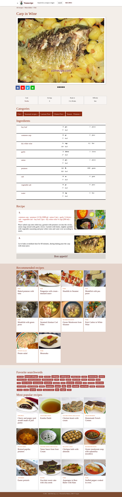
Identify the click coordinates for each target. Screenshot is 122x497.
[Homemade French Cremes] (95, 405)
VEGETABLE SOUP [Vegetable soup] (45, 415)
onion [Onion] (23, 160)
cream (62, 379)
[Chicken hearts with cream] (72, 405)
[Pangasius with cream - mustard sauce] (50, 278)
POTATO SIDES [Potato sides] (22, 446)
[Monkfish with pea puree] (95, 278)
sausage (92, 386)
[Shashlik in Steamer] (72, 278)
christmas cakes (22, 379)
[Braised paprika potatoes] (27, 436)
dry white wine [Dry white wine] (26, 144)
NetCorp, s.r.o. (55, 493)
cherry (101, 377)
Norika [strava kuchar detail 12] (27, 101)
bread (41, 376)
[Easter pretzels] (27, 467)
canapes (84, 376)
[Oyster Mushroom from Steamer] (72, 309)
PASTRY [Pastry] (42, 477)
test (57, 390)
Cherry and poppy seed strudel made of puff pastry (27, 420)
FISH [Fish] (19, 288)
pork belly (91, 383)
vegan (63, 390)
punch (58, 386)
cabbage (55, 377)
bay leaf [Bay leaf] (24, 127)
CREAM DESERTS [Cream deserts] (90, 415)
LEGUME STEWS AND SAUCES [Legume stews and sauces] (71, 415)
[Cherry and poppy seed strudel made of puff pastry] (27, 405)
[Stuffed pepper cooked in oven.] (95, 467)
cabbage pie (65, 377)
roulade (75, 386)
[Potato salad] (27, 340)
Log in (77, 493)
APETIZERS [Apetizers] (21, 477)
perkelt (78, 383)
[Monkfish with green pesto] (27, 309)
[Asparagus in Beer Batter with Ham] (72, 467)
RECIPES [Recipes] (68, 3)
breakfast (47, 376)
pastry (63, 383)
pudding (42, 386)
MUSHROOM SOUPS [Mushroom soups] (68, 319)
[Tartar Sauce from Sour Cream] (50, 436)
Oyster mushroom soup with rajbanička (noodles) (94, 451)
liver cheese (26, 383)
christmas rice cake (48, 379)
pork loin (99, 383)
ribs (63, 386)
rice (69, 386)
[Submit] (60, 3)
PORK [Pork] (64, 288)
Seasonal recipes (31, 114)
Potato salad (22, 353)
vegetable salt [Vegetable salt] (26, 185)
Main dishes (28, 7)
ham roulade (76, 379)
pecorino (70, 383)
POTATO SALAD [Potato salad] (22, 351)
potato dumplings (32, 386)
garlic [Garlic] (23, 152)
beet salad (20, 376)
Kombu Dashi (45, 418)
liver (19, 383)
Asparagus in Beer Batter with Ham (70, 481)
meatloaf (48, 383)
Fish (35, 7)
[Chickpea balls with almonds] (72, 436)
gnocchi (68, 379)
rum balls (84, 386)
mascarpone (38, 383)
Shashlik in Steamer (71, 291)
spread (32, 390)
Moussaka (44, 353)
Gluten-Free (59, 114)
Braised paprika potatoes (24, 450)
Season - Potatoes (74, 114)
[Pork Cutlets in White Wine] (95, 309)
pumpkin (50, 386)
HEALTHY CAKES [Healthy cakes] (68, 446)
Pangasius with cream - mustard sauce (49, 292)
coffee (56, 379)
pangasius (56, 383)
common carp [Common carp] (26, 135)
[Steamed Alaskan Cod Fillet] (50, 309)
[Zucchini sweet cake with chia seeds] (50, 467)
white (69, 390)
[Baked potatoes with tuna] (27, 278)
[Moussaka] (50, 340)
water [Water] (23, 193)
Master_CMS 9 (70, 493)
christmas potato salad (34, 379)
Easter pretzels (23, 480)
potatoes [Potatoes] (24, 168)
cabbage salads (76, 376)
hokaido (84, 379)
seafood (20, 390)
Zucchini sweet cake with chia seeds (48, 481)
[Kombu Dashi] (50, 405)
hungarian (91, 379)
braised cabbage (31, 377)
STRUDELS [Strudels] (21, 415)
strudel (39, 390)
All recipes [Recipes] (19, 7)
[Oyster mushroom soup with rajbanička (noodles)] (95, 436)
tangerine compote (48, 390)
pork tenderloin (22, 386)
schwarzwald (100, 386)
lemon (98, 379)
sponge (26, 390)
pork (84, 383)
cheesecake (93, 377)
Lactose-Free (46, 114)
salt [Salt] (22, 177)
